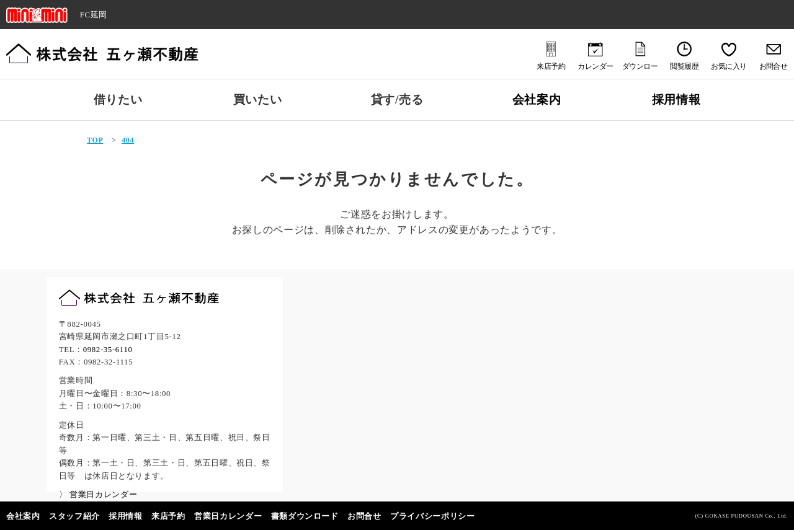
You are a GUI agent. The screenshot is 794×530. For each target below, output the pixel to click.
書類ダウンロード (305, 516)
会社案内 (536, 99)
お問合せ (364, 516)
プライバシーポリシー (432, 516)
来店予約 (168, 516)
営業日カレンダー (228, 516)
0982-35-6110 (108, 349)
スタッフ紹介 (74, 516)
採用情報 (676, 99)
